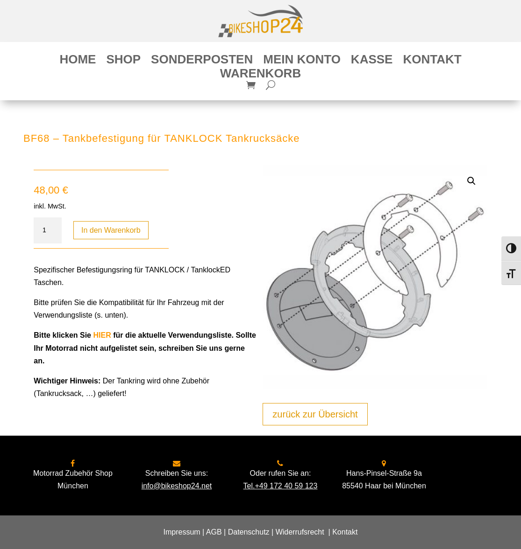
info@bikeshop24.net (177, 486)
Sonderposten (202, 61)
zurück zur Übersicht (314, 414)
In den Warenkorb (111, 230)
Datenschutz (249, 532)
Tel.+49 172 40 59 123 (280, 486)
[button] (471, 181)
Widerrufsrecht (300, 532)
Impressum (182, 532)
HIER (102, 335)
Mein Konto (302, 61)
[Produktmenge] (48, 230)
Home (77, 61)
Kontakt (432, 61)
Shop (123, 61)
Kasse (372, 61)
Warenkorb (260, 75)
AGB (214, 532)
